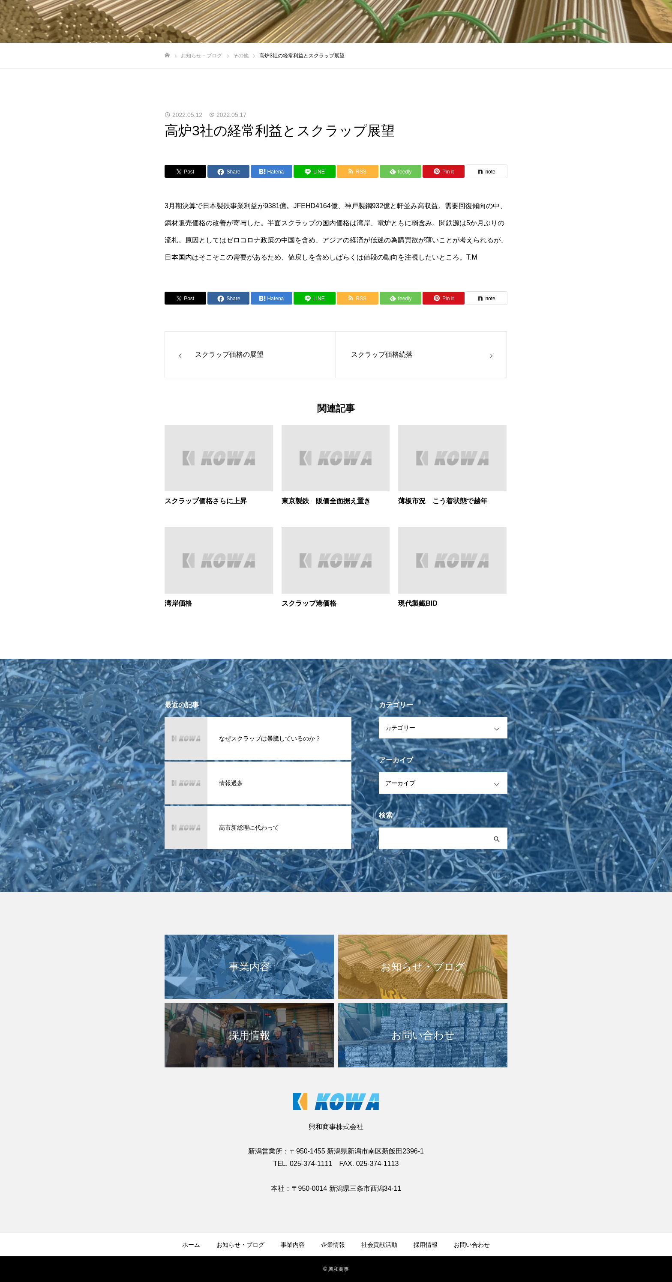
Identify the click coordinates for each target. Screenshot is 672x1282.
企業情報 (333, 1244)
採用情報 (426, 1244)
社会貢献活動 (379, 1244)
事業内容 (293, 1244)
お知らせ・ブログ (240, 1244)
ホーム (191, 1244)
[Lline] (314, 171)
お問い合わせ (472, 1244)
